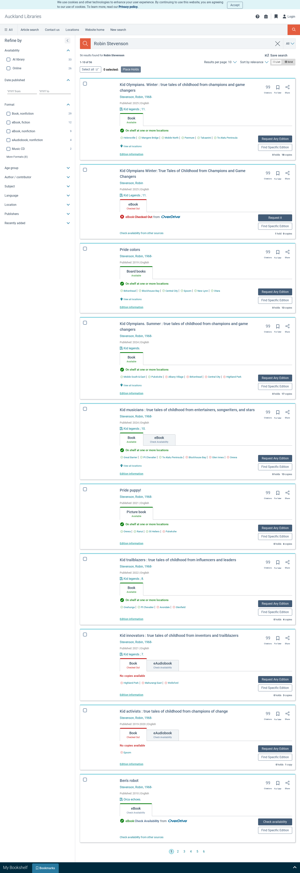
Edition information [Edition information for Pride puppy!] (131, 543)
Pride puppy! (130, 490)
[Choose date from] (22, 91)
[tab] (131, 119)
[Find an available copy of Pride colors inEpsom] (186, 291)
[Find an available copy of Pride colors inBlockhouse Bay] (149, 291)
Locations (72, 30)
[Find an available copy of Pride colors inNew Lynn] (201, 291)
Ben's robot (125, 780)
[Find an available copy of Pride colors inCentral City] (170, 291)
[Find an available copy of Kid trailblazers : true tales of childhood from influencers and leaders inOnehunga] (127, 607)
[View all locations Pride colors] (131, 299)
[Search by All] (290, 43)
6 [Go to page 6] (204, 851)
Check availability (271, 822)
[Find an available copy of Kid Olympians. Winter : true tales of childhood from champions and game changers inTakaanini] (204, 138)
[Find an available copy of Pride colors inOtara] (215, 291)
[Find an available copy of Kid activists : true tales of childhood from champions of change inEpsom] (124, 753)
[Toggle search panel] (294, 29)
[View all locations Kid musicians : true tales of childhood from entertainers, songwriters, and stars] (131, 465)
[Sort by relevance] (254, 62)
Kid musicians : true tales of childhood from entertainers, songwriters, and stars (187, 410)
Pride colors (130, 249)
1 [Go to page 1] (171, 851)
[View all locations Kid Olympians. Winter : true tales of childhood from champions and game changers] (131, 146)
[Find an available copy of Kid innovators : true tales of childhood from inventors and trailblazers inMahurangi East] (151, 683)
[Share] (287, 88)
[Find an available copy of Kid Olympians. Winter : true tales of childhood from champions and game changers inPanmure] (188, 138)
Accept (235, 5)
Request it (275, 218)
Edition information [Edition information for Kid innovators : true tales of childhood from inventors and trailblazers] (131, 694)
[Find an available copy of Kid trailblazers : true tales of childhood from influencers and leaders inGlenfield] (179, 607)
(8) (17, 156)
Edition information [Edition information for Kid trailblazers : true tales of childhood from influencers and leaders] (131, 619)
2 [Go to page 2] (178, 851)
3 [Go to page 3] (184, 851)
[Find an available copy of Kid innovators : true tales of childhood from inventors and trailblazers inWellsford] (171, 683)
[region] (37, 131)
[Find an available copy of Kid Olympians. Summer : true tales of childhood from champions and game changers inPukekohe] (155, 377)
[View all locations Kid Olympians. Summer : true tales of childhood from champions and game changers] (131, 385)
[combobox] (182, 43)
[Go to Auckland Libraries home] (23, 16)
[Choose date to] (55, 91)
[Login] (289, 16)
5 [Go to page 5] (197, 851)
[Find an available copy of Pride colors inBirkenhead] (128, 291)
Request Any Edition (275, 139)
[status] (102, 55)
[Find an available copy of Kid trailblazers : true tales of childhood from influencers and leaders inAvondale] (163, 607)
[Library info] (265, 16)
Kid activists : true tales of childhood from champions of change (172, 711)
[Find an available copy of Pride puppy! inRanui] (138, 531)
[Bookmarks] (276, 16)
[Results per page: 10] (220, 62)
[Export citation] (268, 88)
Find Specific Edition (275, 147)
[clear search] (277, 43)
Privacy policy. (128, 7)
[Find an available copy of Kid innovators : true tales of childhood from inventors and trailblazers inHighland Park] (129, 683)
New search (118, 30)
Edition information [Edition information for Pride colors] (131, 307)
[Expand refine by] (67, 40)
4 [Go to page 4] (191, 851)
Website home (94, 30)
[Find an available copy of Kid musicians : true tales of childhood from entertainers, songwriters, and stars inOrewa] (232, 457)
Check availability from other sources (141, 233)
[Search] (85, 43)
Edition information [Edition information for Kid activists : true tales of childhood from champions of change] (130, 764)
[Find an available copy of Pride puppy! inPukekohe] (169, 531)
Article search (30, 30)
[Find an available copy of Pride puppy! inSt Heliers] (152, 531)
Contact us (52, 30)
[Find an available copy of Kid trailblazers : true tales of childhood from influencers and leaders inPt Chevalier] (145, 607)
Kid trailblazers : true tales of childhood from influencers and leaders (178, 560)
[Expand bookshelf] (294, 867)
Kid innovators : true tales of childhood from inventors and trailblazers (179, 635)
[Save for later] (278, 88)
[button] (257, 16)
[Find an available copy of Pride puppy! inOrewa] (125, 531)
